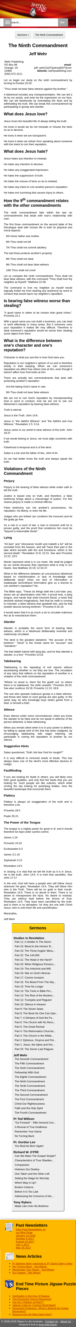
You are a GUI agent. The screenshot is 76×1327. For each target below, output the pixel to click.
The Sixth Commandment (30, 1067)
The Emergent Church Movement (31, 1299)
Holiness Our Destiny (27, 1169)
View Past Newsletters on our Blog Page (31, 1231)
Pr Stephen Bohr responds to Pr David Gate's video (42, 1263)
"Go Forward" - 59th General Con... (35, 1122)
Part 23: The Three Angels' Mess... (35, 950)
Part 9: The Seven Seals (29, 1008)
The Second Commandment (31, 1094)
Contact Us (51, 1321)
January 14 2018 (25, 1235)
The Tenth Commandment (30, 1085)
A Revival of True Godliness (31, 1127)
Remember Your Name (28, 1131)
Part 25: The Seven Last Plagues (34, 1049)
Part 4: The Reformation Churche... (35, 1031)
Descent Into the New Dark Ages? (32, 1314)
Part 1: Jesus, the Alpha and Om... (35, 1044)
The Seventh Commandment (31, 1059)
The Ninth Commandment (49, 35)
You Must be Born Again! (29, 1145)
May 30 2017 (23, 1247)
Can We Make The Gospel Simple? (35, 1155)
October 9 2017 (25, 1238)
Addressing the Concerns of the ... (35, 1196)
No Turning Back (24, 1136)
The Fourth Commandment (30, 1112)
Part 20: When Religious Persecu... (35, 964)
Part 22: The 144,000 (27, 955)
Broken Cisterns (24, 1187)
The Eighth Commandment (30, 1076)
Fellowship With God (27, 1072)
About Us (65, 1321)
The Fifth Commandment (29, 1063)
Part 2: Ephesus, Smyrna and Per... (35, 1040)
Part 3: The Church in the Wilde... (34, 1035)
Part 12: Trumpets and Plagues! (33, 999)
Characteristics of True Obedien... (34, 1160)
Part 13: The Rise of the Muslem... (35, 995)
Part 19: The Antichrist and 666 (33, 968)
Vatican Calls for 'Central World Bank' (34, 1305)
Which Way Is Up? (25, 1182)
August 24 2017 (25, 1241)
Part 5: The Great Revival (29, 1026)
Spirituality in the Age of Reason (31, 1296)
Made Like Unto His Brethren (32, 1206)
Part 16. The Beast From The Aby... (35, 982)
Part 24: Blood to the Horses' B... (34, 946)
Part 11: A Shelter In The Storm (33, 941)
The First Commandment (29, 1099)
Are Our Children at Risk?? (28, 1302)
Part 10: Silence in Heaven (30, 1004)
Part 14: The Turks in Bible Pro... (34, 991)
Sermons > (23, 35)
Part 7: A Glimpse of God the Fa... (34, 1017)
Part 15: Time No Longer (29, 986)
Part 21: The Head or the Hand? (33, 959)
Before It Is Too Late (26, 1191)
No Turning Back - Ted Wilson (29, 1266)
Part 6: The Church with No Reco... (35, 1022)
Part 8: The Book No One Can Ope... (36, 1013)
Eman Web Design (48, 1324)
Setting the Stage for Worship (32, 1178)
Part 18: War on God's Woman (32, 973)
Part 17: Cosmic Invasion (29, 977)
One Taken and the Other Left (32, 1173)
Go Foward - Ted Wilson (26, 1272)
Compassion (22, 1164)
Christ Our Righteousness (30, 1103)
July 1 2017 (22, 1244)
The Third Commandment (30, 1090)
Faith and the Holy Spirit (29, 1108)
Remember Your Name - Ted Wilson (33, 1269)
